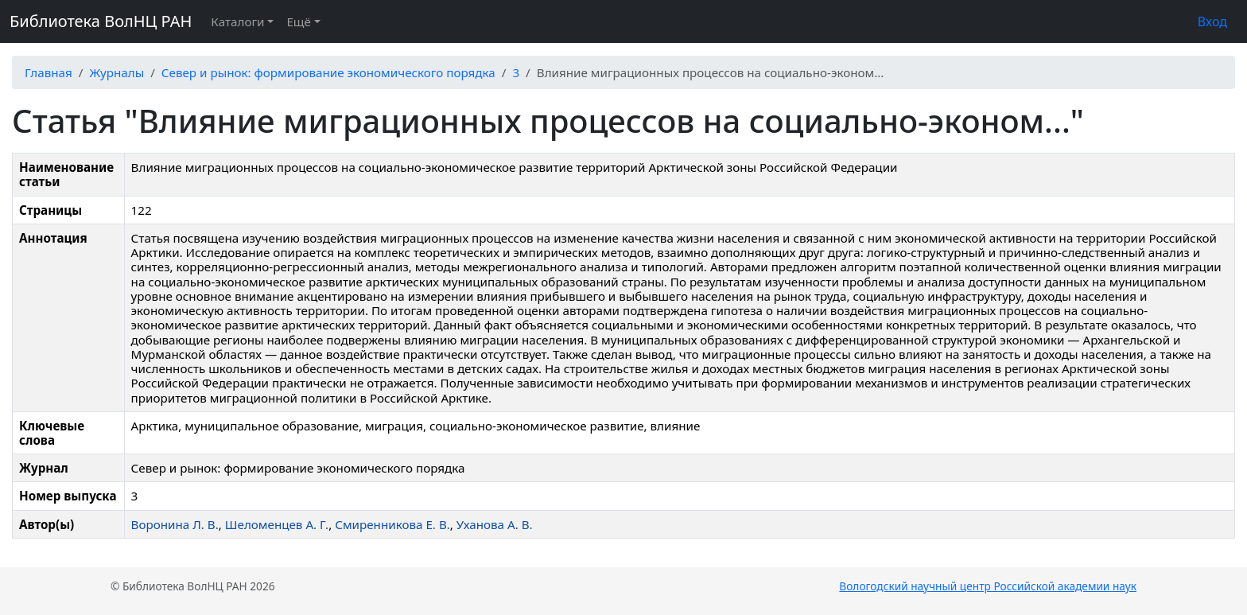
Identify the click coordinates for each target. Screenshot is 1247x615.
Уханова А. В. (494, 524)
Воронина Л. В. (175, 524)
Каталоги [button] (237, 21)
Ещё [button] (298, 21)
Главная (48, 72)
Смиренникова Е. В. (392, 524)
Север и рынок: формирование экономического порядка (328, 72)
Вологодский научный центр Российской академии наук (987, 586)
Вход (1212, 21)
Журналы (116, 72)
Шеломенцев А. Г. (276, 524)
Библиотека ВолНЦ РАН (101, 21)
